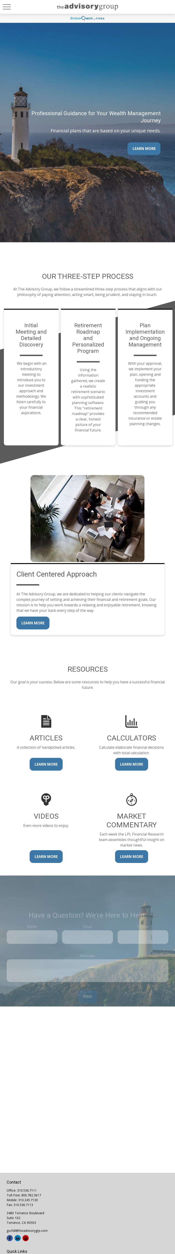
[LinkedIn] (18, 1238)
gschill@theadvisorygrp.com (27, 1230)
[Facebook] (10, 1238)
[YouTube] (26, 1238)
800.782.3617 (31, 1195)
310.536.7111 (27, 1190)
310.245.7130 (28, 1200)
